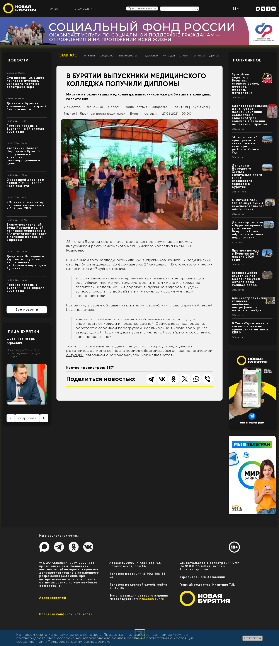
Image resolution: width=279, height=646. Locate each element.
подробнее (27, 418)
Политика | (181, 107)
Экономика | (95, 107)
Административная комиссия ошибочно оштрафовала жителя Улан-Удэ (248, 304)
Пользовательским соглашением (78, 641)
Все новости (26, 309)
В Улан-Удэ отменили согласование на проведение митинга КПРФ (250, 327)
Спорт (184, 55)
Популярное (247, 60)
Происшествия (129, 55)
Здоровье (151, 55)
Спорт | (114, 107)
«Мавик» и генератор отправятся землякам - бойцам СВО (26, 205)
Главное (67, 55)
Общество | (73, 107)
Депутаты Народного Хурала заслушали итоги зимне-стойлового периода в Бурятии (26, 262)
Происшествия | (137, 107)
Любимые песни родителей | (103, 113)
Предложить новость (142, 8)
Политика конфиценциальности (65, 614)
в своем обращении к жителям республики (127, 305)
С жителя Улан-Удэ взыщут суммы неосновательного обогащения (248, 204)
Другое (214, 55)
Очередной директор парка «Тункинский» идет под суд (25, 183)
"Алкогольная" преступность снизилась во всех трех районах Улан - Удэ (245, 144)
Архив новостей (52, 597)
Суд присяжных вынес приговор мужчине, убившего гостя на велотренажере (25, 82)
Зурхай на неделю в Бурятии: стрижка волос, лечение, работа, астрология (245, 84)
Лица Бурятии (23, 331)
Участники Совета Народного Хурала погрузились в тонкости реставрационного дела (23, 155)
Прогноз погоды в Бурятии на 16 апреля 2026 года (25, 288)
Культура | (201, 107)
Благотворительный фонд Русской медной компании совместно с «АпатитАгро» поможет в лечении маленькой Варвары (27, 232)
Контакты (198, 55)
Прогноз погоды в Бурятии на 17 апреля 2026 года (25, 129)
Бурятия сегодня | (145, 113)
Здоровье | (161, 107)
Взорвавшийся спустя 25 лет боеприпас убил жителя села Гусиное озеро (246, 279)
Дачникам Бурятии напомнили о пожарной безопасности (26, 106)
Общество (106, 55)
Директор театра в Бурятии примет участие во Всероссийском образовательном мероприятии (248, 229)
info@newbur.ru (151, 598)
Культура (169, 55)
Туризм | (70, 113)
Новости (18, 60)
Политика (88, 55)
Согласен (252, 638)
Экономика (239, 192)
